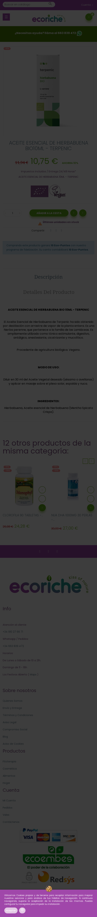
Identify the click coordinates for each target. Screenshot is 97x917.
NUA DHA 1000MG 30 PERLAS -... (71, 517)
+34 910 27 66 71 (13, 632)
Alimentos (9, 776)
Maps (32, 674)
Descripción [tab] (48, 276)
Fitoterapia (9, 761)
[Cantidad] (13, 213)
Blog (5, 736)
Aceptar (11, 910)
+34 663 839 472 (13, 646)
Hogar (6, 783)
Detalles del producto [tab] (49, 291)
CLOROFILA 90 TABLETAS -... (23, 515)
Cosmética (10, 768)
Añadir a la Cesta (48, 213)
